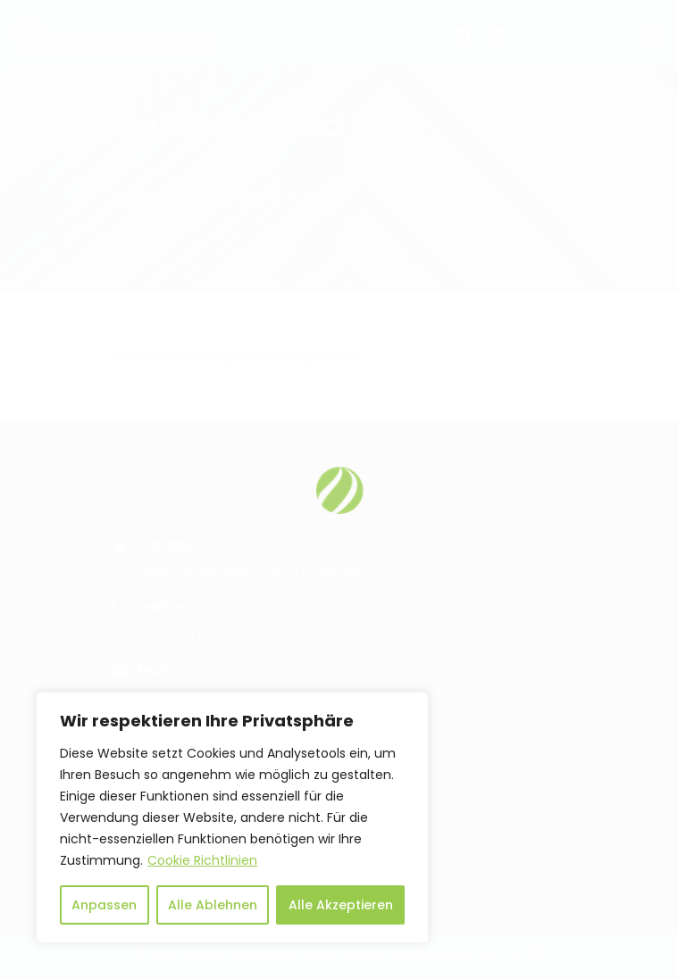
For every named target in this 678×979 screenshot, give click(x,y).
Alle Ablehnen (212, 905)
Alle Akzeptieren (341, 905)
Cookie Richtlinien (202, 860)
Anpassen (104, 905)
